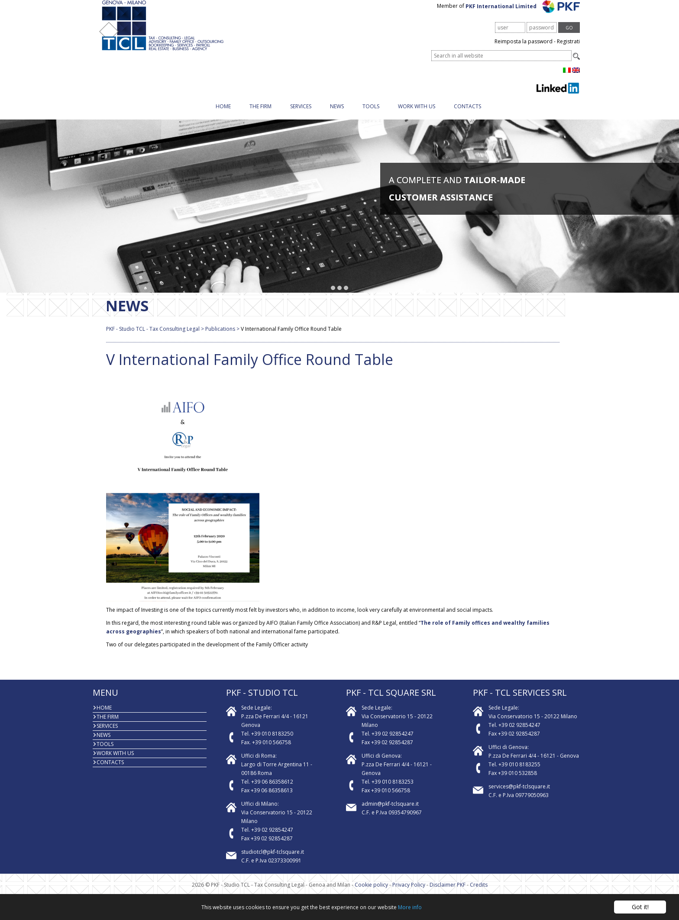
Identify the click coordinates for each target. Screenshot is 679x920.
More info (410, 907)
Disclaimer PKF (448, 893)
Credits (479, 893)
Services (300, 115)
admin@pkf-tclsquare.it (390, 812)
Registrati (568, 50)
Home (223, 115)
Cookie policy (371, 893)
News (337, 115)
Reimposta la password (524, 50)
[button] (333, 296)
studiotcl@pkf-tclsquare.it (272, 860)
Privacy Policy (408, 893)
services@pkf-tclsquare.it (519, 795)
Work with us (416, 115)
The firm (260, 115)
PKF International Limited (523, 14)
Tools (370, 115)
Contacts (467, 115)
